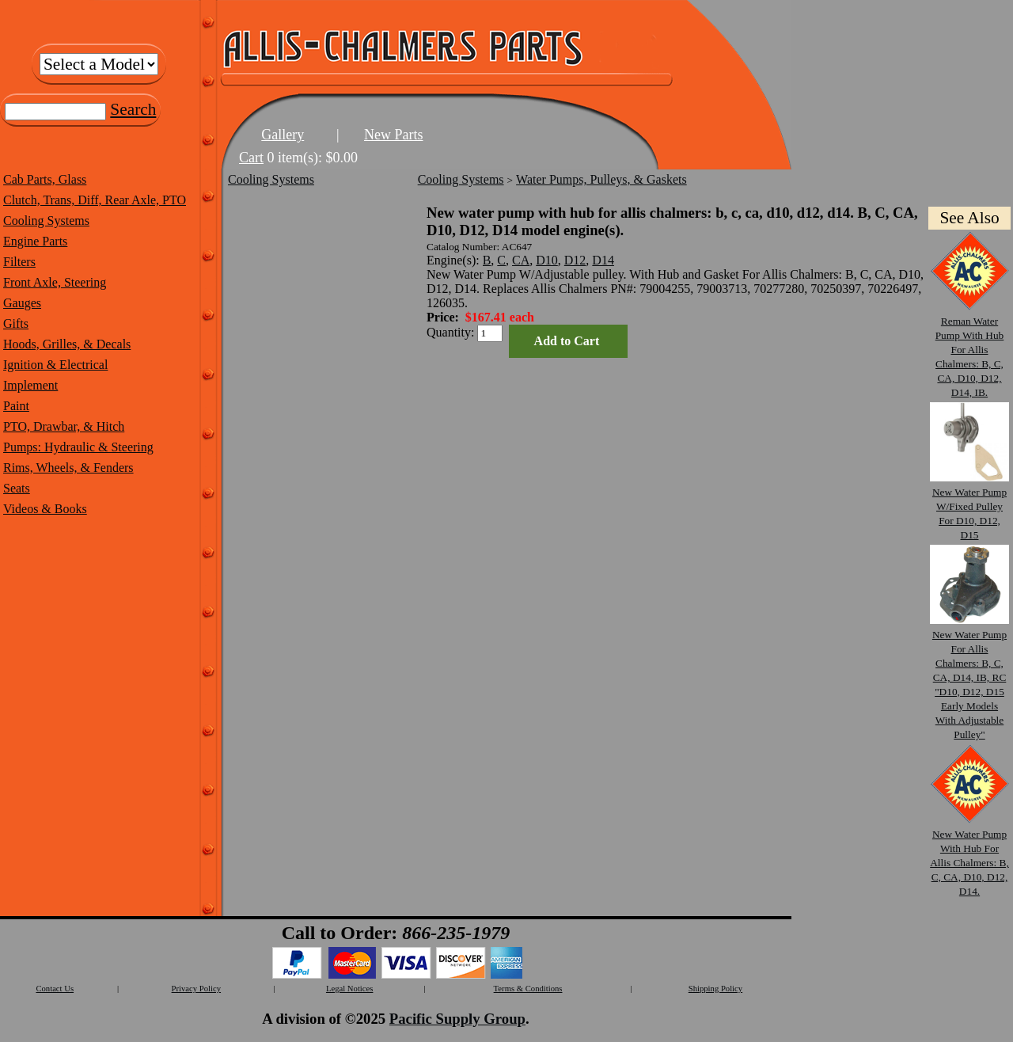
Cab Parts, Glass (44, 179)
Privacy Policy (196, 988)
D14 (603, 260)
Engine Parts (35, 241)
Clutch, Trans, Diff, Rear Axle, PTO (94, 200)
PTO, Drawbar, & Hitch (63, 426)
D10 (547, 260)
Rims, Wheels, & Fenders (68, 467)
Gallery (282, 135)
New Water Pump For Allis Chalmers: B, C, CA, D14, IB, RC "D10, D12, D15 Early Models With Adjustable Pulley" (969, 677)
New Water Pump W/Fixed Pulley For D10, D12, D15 (969, 506)
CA (520, 260)
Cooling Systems (46, 220)
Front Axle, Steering (54, 282)
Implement (30, 385)
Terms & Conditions (528, 988)
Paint (16, 406)
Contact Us (55, 988)
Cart (251, 157)
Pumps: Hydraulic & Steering (78, 447)
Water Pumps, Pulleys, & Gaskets (601, 179)
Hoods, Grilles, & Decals (67, 344)
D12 (575, 260)
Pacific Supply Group (457, 1018)
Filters (19, 261)
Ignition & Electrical (55, 364)
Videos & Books (45, 508)
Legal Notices (349, 988)
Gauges (22, 303)
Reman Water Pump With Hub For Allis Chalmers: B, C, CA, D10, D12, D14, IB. (969, 349)
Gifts (15, 323)
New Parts (393, 135)
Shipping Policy (715, 988)
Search (133, 109)
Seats (16, 488)
